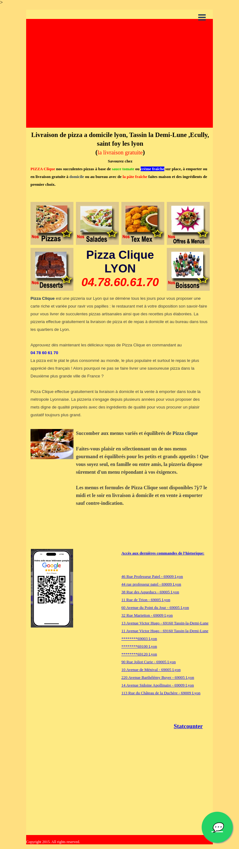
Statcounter (188, 726)
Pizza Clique (42, 298)
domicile (76, 176)
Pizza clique (185, 433)
